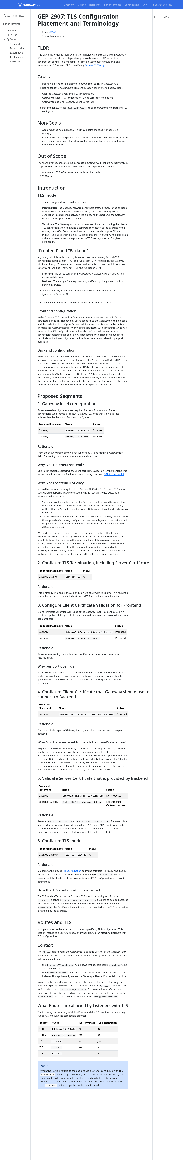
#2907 (52, 32)
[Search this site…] (165, 4)
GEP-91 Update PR (114, 474)
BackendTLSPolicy (94, 65)
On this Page (164, 17)
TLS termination (72, 870)
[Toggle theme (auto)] (145, 5)
